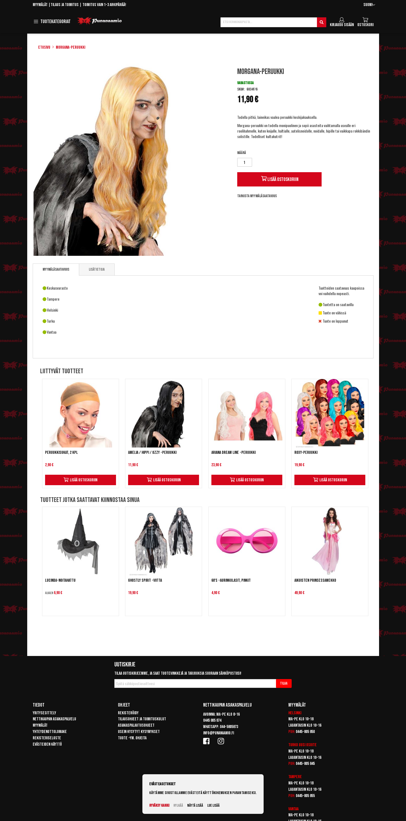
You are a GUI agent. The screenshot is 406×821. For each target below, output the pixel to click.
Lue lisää (213, 805)
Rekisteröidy (128, 713)
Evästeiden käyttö (47, 744)
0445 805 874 (212, 720)
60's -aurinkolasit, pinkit (231, 580)
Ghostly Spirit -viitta (145, 580)
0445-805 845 (305, 763)
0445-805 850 (305, 731)
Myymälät (40, 4)
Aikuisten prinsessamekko (315, 580)
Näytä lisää (195, 805)
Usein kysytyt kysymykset (139, 731)
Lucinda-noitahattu (60, 580)
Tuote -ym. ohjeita (132, 738)
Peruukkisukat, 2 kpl (61, 452)
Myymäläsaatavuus (56, 269)
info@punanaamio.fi (218, 733)
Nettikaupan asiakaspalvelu (54, 719)
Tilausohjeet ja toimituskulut (142, 719)
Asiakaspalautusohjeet (136, 725)
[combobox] (273, 22)
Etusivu (44, 47)
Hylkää (178, 805)
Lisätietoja (97, 269)
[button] (369, 5)
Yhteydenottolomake (50, 731)
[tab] (56, 269)
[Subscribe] (284, 683)
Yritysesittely (44, 713)
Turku (293, 745)
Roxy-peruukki (305, 452)
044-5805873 (229, 726)
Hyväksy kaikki (159, 805)
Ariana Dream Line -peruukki (233, 452)
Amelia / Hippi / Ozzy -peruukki (152, 452)
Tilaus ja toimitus (65, 4)
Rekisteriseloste (47, 738)
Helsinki (294, 713)
